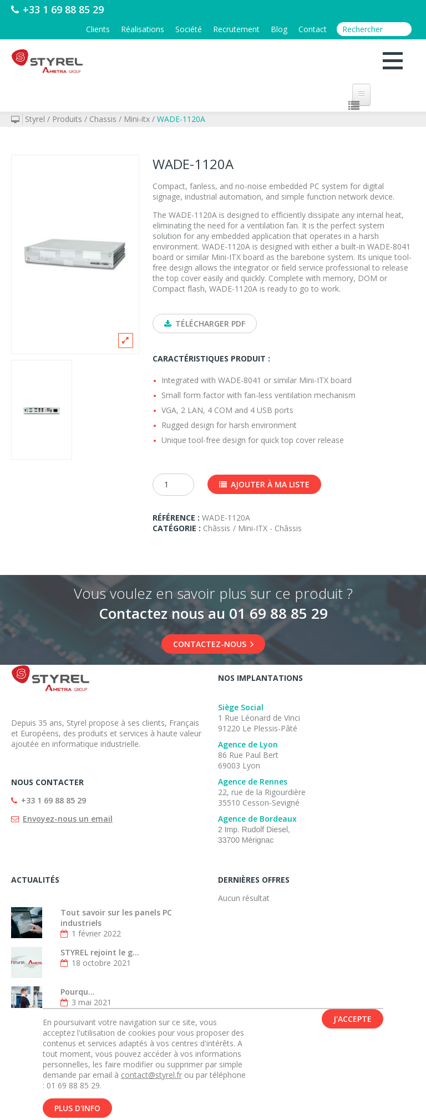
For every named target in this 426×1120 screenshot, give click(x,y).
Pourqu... (77, 991)
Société (188, 29)
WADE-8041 (239, 380)
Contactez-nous (213, 644)
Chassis (102, 119)
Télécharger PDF (204, 323)
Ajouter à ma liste (264, 484)
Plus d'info (77, 1108)
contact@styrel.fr (151, 1075)
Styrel (35, 119)
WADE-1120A (181, 119)
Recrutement (236, 29)
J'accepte (352, 1019)
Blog (279, 29)
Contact (312, 29)
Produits (67, 119)
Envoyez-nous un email (68, 818)
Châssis (216, 528)
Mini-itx (137, 119)
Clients (98, 29)
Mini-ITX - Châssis (270, 528)
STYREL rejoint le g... (99, 952)
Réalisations (142, 29)
